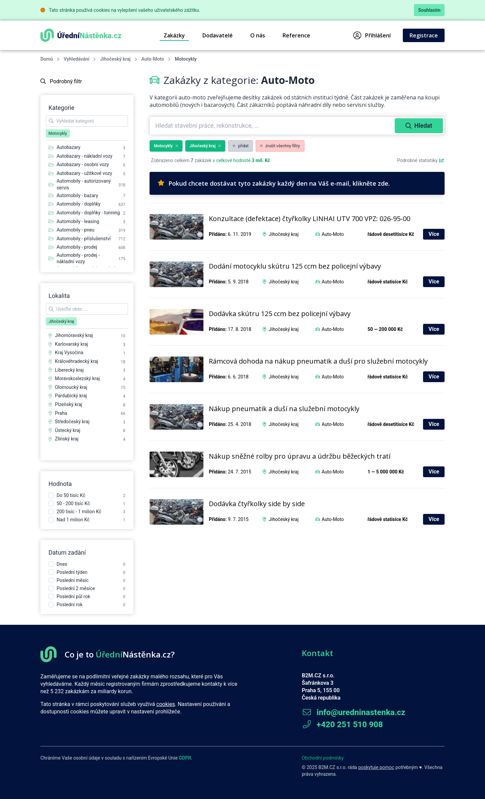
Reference (296, 35)
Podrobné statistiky (421, 160)
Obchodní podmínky (323, 758)
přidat (240, 146)
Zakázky (174, 35)
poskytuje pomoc (376, 767)
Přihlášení (372, 35)
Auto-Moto (152, 59)
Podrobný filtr (61, 81)
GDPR (185, 758)
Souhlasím (429, 10)
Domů (46, 59)
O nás (257, 35)
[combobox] (273, 125)
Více (433, 234)
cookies (165, 704)
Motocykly (166, 146)
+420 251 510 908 (342, 724)
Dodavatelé (217, 35)
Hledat (419, 125)
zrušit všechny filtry (280, 146)
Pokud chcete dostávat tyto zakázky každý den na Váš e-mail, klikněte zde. (274, 183)
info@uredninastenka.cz (353, 712)
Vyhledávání (76, 59)
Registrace (424, 35)
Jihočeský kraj (115, 59)
